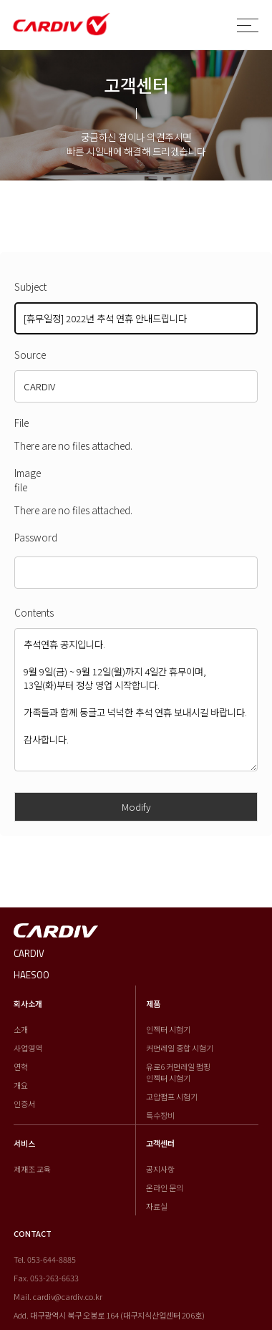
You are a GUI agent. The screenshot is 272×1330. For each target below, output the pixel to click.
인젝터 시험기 (168, 1029)
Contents (34, 612)
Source (30, 354)
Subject (30, 286)
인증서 (24, 1103)
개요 (21, 1085)
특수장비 (160, 1115)
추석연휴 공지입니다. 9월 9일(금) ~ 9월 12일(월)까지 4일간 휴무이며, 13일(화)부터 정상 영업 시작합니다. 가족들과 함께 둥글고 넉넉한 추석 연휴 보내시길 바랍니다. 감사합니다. (136, 699)
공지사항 (160, 1169)
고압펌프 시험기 (172, 1096)
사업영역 (28, 1048)
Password (35, 537)
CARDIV (29, 953)
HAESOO (31, 975)
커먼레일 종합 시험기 (179, 1048)
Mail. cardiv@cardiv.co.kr (58, 1296)
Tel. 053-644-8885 (45, 1259)
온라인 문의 (164, 1187)
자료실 (156, 1206)
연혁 (21, 1066)
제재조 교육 (32, 1169)
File (21, 422)
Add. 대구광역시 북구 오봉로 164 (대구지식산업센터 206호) (109, 1315)
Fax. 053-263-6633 (46, 1277)
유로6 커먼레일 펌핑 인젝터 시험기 (178, 1072)
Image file (27, 480)
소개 (21, 1029)
